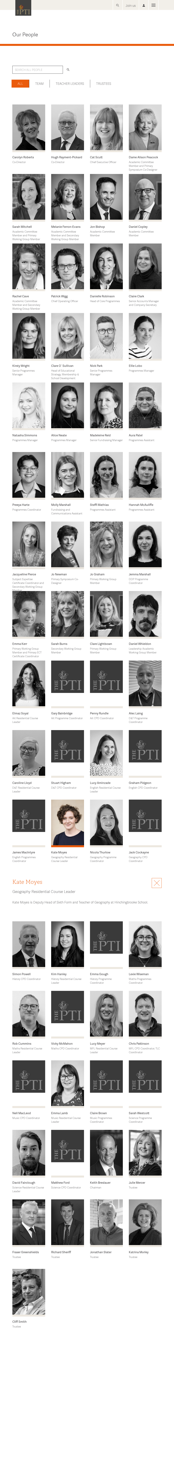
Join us (131, 5)
